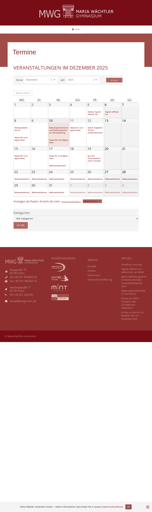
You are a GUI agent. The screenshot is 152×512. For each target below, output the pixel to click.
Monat (19, 83)
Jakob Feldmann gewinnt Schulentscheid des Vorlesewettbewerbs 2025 (133, 293)
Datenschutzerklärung (112, 507)
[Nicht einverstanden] (148, 507)
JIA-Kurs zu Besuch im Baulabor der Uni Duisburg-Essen (131, 322)
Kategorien (21, 225)
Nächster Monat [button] (23, 96)
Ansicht (81, 214)
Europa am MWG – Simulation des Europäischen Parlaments (133, 311)
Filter (19, 237)
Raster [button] (28, 214)
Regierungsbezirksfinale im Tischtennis (132, 302)
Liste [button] (56, 214)
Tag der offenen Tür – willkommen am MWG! (131, 284)
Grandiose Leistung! (131, 277)
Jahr (63, 83)
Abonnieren (105, 214)
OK (128, 507)
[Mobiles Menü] (76, 32)
